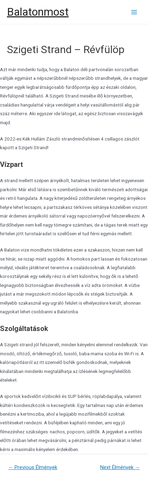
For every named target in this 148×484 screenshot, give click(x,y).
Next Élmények (120, 467)
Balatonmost (38, 11)
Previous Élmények (33, 467)
